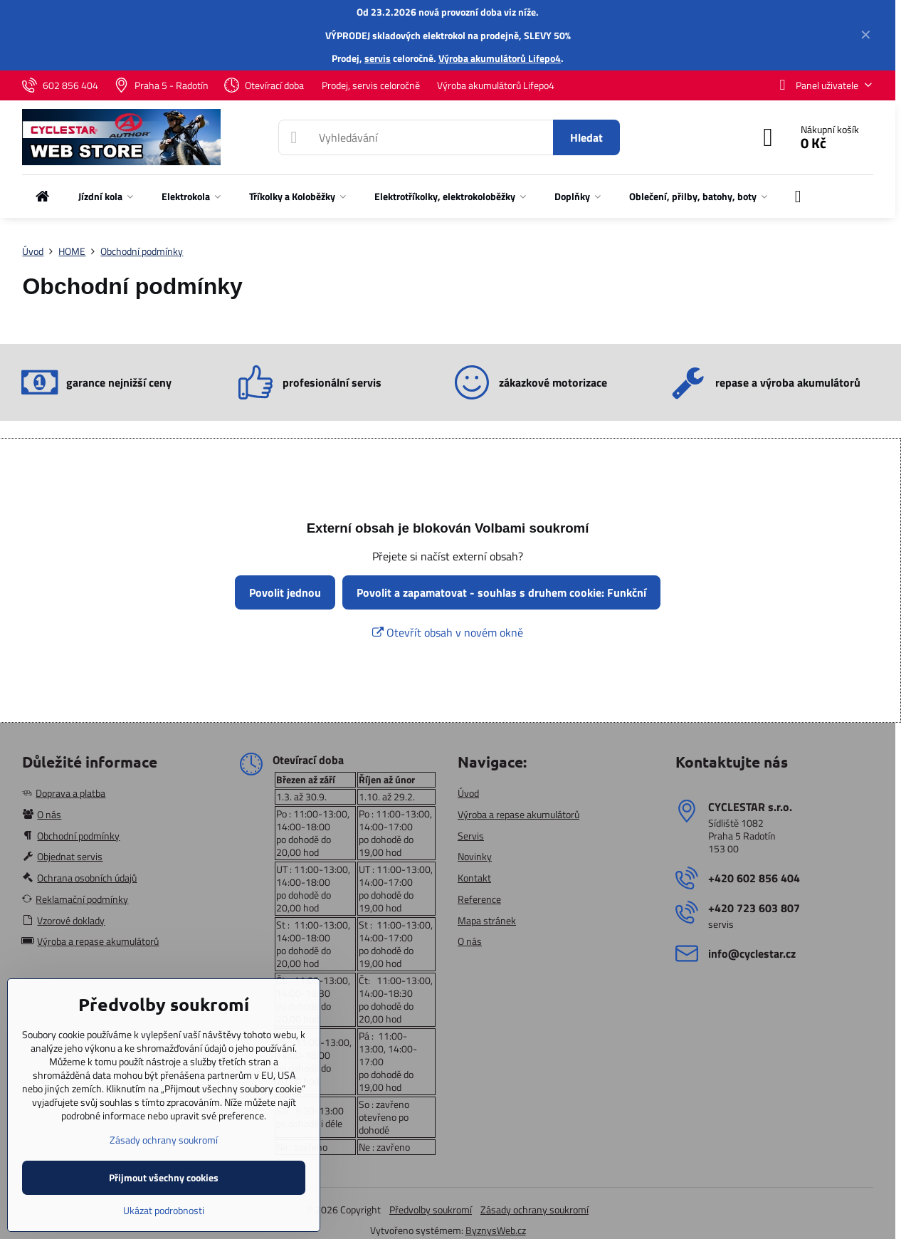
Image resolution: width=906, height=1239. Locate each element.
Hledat (586, 137)
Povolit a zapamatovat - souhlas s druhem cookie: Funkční (501, 592)
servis (377, 58)
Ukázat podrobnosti (163, 1210)
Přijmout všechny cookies (163, 1177)
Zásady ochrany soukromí (534, 1209)
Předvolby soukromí (430, 1209)
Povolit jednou (285, 592)
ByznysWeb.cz (495, 1230)
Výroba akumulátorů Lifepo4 (499, 58)
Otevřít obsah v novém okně (447, 632)
